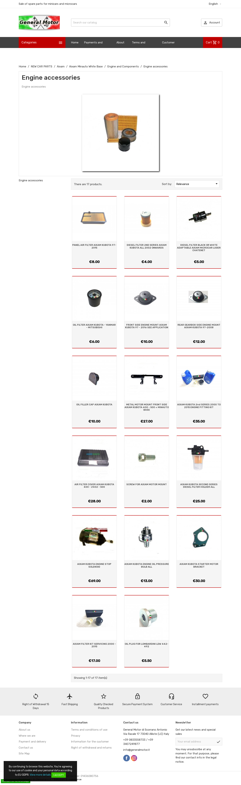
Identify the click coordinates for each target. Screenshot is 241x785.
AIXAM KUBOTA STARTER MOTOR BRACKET (199, 565)
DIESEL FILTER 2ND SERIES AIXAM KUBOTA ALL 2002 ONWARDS (147, 246)
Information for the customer (90, 741)
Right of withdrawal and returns (91, 747)
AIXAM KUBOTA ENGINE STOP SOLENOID (94, 565)
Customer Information (169, 48)
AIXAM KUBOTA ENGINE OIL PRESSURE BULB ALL (146, 565)
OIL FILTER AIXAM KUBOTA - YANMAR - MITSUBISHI (94, 326)
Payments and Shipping (93, 48)
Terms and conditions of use (89, 729)
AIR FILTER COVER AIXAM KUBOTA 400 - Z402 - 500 (94, 485)
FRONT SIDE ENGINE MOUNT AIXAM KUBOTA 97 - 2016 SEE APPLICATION (146, 326)
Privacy (75, 735)
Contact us (26, 747)
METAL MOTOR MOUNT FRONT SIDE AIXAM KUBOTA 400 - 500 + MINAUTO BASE (147, 407)
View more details (40, 774)
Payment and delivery (32, 741)
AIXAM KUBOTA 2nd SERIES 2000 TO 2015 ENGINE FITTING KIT (199, 405)
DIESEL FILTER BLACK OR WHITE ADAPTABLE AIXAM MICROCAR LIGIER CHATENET (199, 248)
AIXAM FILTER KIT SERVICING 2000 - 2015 (94, 645)
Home (74, 42)
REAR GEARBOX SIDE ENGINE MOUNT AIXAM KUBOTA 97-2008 (199, 326)
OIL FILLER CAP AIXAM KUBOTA (94, 404)
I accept (58, 775)
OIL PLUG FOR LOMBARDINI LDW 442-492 (146, 645)
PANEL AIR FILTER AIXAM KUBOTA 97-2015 (94, 246)
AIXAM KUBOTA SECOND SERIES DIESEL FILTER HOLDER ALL (199, 485)
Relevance (197, 184)
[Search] (120, 22)
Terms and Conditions (139, 48)
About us (120, 48)
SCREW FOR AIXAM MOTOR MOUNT (146, 484)
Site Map (24, 753)
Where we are (27, 735)
